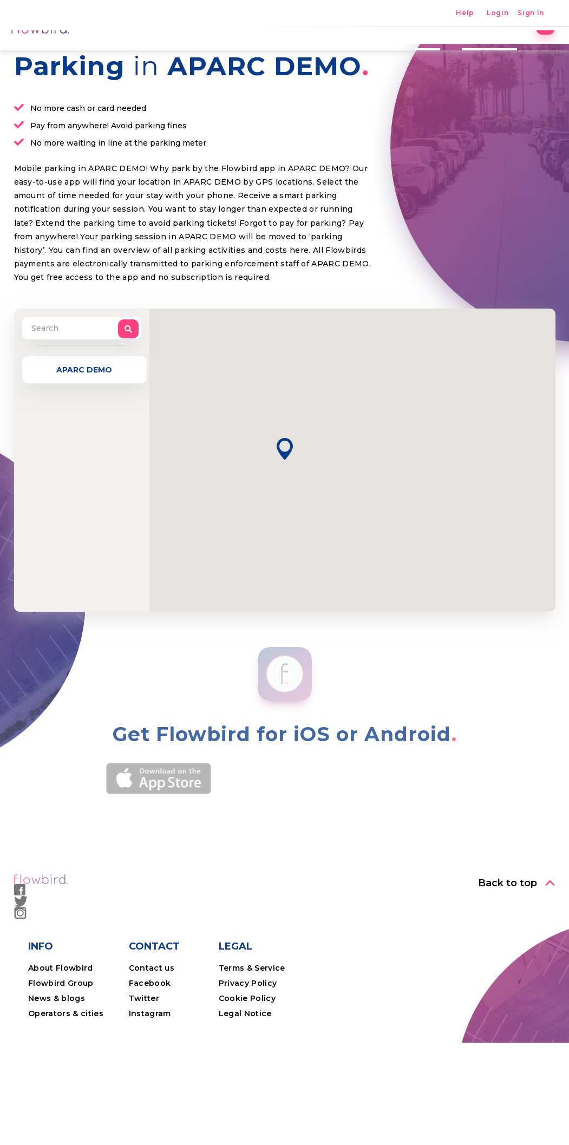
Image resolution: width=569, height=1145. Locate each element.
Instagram (150, 1089)
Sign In (531, 13)
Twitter (144, 1073)
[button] (285, 524)
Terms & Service (252, 1043)
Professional (479, 51)
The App (365, 51)
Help (465, 13)
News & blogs (56, 1073)
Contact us (151, 1043)
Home (191, 51)
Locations (303, 51)
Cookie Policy (247, 1073)
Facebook (150, 1058)
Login (497, 13)
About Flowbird (60, 1043)
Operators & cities (65, 1089)
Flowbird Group (61, 1058)
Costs (418, 51)
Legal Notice (245, 1089)
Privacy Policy (248, 1058)
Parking (243, 51)
